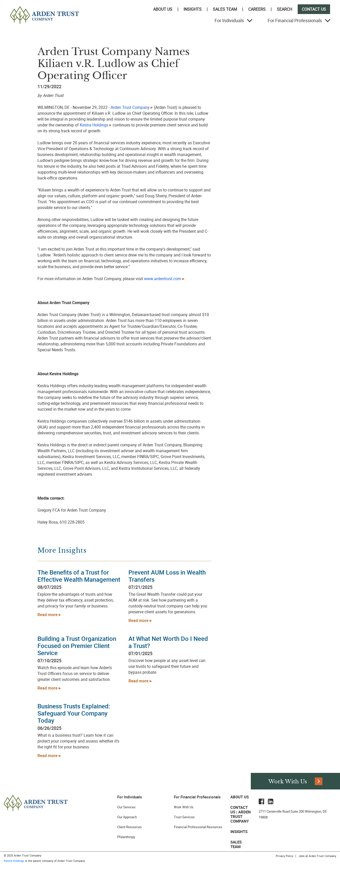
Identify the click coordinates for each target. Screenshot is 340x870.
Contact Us (314, 9)
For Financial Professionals (295, 20)
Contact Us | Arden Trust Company (240, 814)
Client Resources (129, 827)
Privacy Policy (284, 856)
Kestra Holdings (14, 861)
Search (284, 9)
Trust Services (184, 817)
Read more (47, 614)
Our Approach (127, 817)
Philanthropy (126, 837)
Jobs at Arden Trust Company (317, 856)
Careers (257, 9)
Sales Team (225, 9)
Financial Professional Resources (198, 827)
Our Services (126, 807)
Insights (193, 9)
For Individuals (229, 20)
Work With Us (183, 807)
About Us (162, 9)
